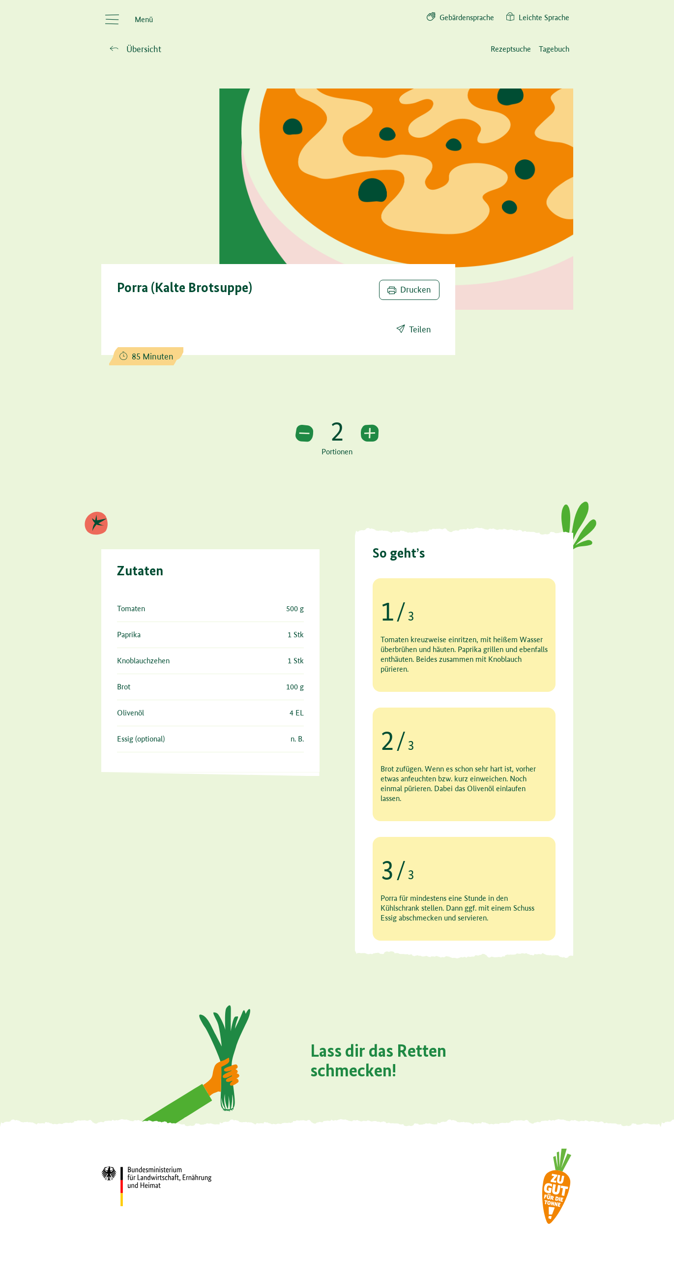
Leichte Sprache (537, 17)
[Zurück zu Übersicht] (135, 49)
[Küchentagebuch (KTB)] (554, 49)
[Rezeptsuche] (511, 49)
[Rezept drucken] (409, 290)
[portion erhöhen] (369, 433)
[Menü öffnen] (129, 19)
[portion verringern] (304, 433)
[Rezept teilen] (414, 330)
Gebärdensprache (460, 17)
